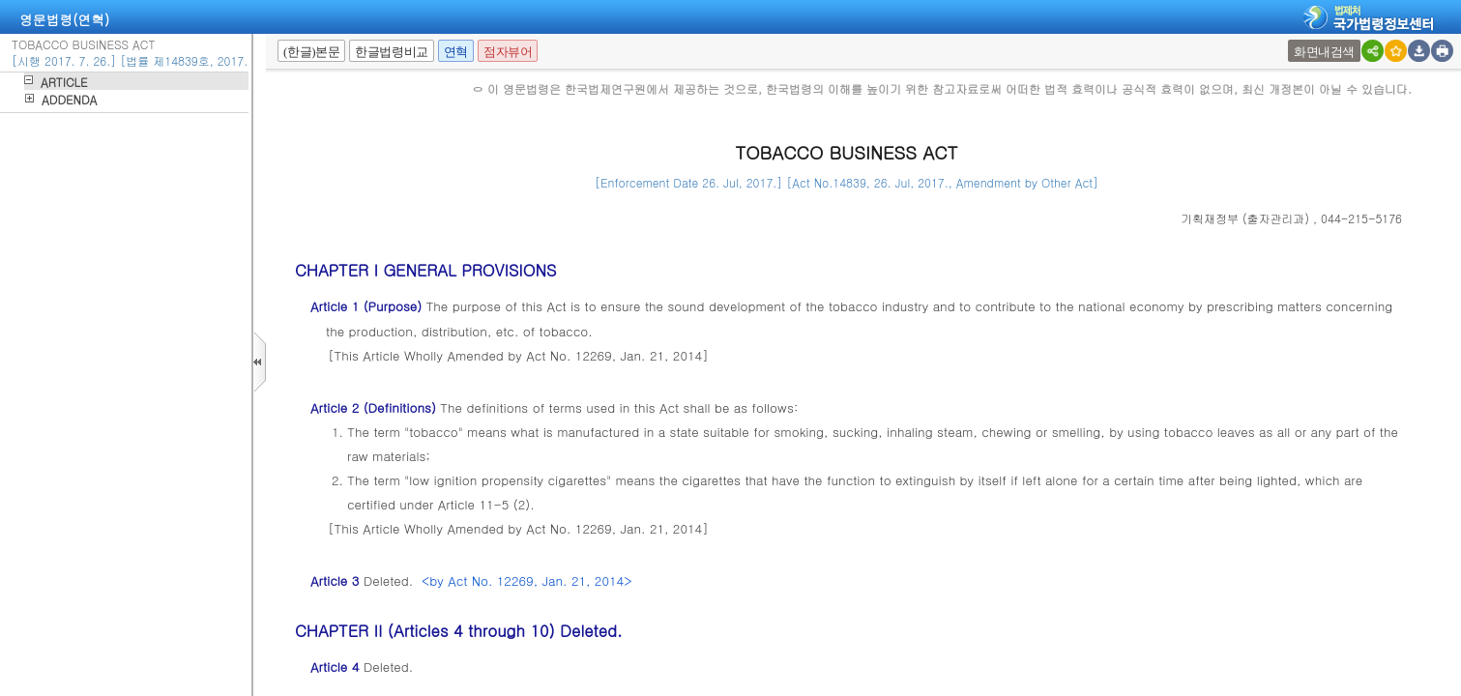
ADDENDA (69, 99)
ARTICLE (64, 81)
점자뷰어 (507, 51)
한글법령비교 (391, 51)
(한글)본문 (311, 51)
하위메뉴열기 (28, 79)
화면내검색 (1324, 51)
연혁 (456, 51)
